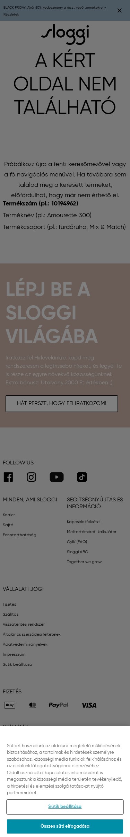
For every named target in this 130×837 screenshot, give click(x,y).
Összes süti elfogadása (65, 828)
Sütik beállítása (64, 809)
